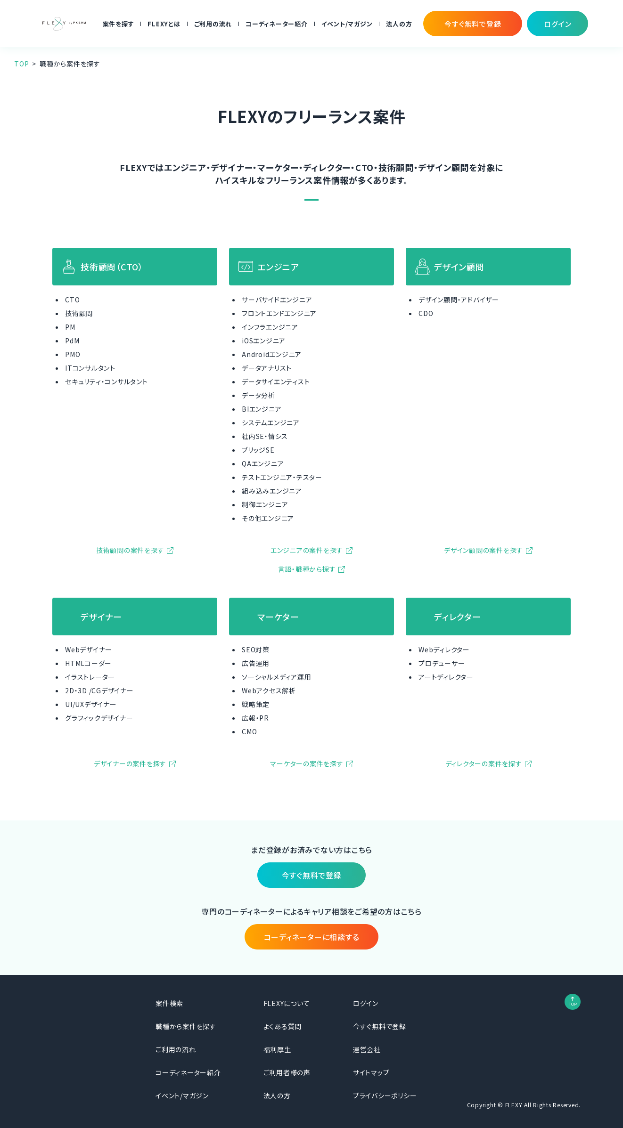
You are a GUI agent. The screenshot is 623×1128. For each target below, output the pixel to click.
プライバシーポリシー (385, 1095)
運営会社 (367, 1049)
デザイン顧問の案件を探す (483, 550)
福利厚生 (277, 1049)
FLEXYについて (286, 1003)
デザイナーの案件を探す (130, 763)
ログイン (365, 1003)
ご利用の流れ (213, 23)
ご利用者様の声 (287, 1072)
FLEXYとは (164, 23)
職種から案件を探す (186, 1026)
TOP (21, 63)
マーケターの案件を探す (306, 763)
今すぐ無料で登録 (379, 1026)
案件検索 (169, 1003)
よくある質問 (282, 1026)
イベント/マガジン (347, 23)
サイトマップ (371, 1072)
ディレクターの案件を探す (483, 763)
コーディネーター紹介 (277, 23)
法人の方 (399, 23)
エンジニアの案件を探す (307, 550)
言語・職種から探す (307, 569)
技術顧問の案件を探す (130, 550)
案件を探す (118, 23)
